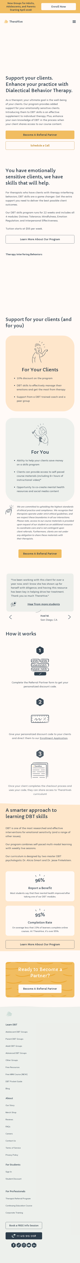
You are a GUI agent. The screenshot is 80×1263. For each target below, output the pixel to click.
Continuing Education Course (19, 1205)
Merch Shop (11, 1112)
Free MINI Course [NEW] (16, 1074)
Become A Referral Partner (40, 134)
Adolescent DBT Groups (17, 1032)
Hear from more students (44, 604)
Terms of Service (13, 1148)
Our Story (10, 1105)
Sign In (9, 1171)
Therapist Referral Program (18, 1198)
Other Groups (12, 1060)
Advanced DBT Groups (16, 1053)
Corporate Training (14, 1212)
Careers (9, 1133)
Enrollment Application (54, 738)
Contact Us (11, 1141)
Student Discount (13, 1179)
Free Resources (13, 1067)
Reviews (9, 1119)
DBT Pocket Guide (14, 1081)
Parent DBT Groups (14, 1039)
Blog (8, 1088)
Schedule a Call (40, 145)
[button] (74, 21)
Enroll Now (58, 6)
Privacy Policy (12, 1155)
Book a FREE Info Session (23, 1225)
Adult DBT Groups (14, 1046)
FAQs (8, 1126)
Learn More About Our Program (40, 239)
